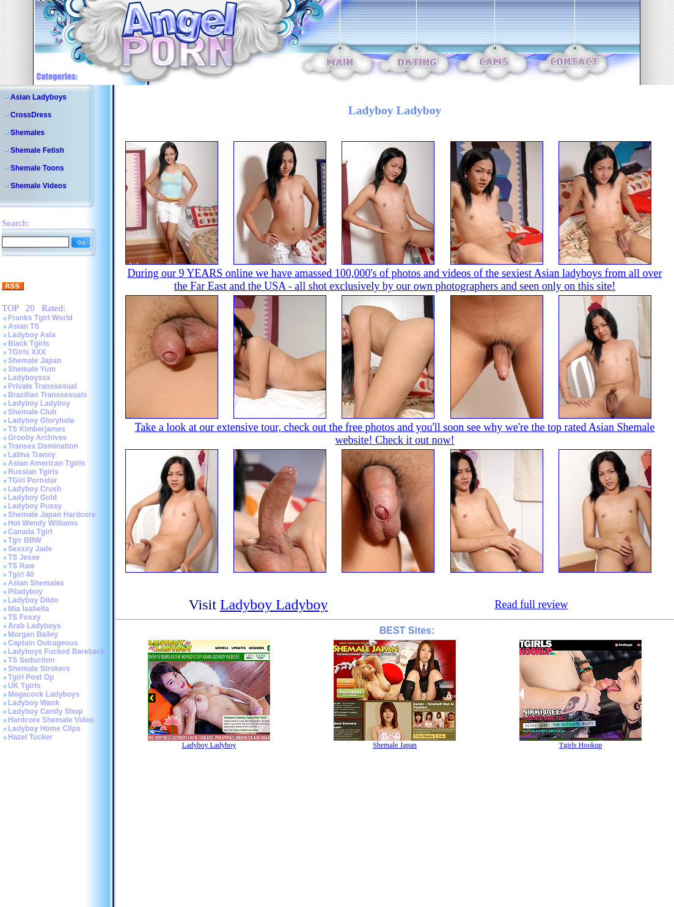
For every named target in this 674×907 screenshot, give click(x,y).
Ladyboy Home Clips (44, 728)
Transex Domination (43, 446)
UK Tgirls (24, 685)
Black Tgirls (28, 343)
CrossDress (30, 115)
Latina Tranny (32, 454)
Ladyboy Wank (33, 703)
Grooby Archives (37, 437)
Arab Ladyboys (34, 626)
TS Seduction (31, 660)
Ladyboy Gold (32, 497)
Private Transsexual (42, 386)
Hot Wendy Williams (43, 523)
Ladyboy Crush (34, 489)
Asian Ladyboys (38, 97)
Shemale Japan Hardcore (51, 514)
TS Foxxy (24, 617)
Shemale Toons (37, 168)
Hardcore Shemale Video (51, 720)
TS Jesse (24, 557)
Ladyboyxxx (29, 377)
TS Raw (21, 566)
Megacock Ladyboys (43, 694)
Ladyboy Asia (32, 335)
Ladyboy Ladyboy (39, 403)
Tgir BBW (25, 540)
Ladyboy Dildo (33, 600)
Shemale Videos (38, 186)
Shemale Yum (32, 369)
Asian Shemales (36, 583)
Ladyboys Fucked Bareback (56, 651)
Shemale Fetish (37, 150)
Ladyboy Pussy (35, 506)
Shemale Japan (34, 360)
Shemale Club (32, 412)
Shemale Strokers (39, 668)
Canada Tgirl (30, 531)
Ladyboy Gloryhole (41, 420)
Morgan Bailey (33, 634)
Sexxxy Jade (30, 549)
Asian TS (23, 326)
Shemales (27, 132)
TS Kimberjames (36, 429)
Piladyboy (25, 591)
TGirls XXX (27, 352)
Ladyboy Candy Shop (45, 711)
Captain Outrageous (43, 643)
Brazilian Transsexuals (47, 395)
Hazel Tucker (30, 737)
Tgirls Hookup (580, 745)
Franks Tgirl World (40, 318)
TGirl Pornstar (32, 480)
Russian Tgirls (33, 472)
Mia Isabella (28, 608)
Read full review (531, 604)
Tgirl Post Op (31, 677)
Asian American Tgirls (46, 463)
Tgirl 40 (21, 574)
